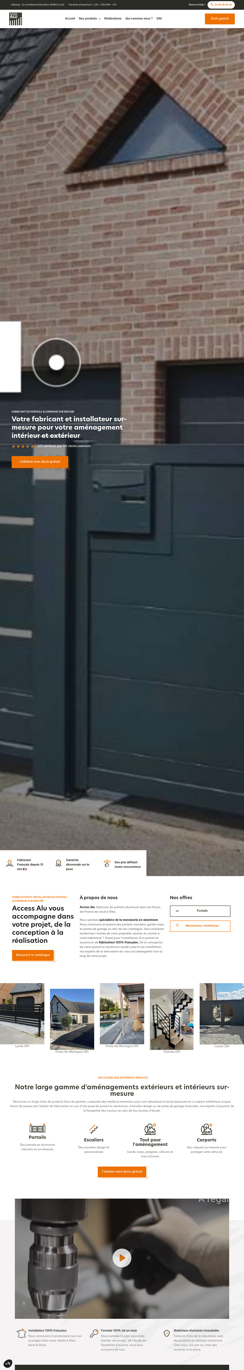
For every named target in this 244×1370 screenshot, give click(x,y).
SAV (159, 18)
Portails (37, 1138)
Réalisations (113, 18)
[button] (122, 1258)
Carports (206, 1140)
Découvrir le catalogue (33, 955)
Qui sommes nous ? (139, 18)
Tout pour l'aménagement (150, 1142)
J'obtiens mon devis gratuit (40, 462)
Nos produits (90, 18)
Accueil (70, 18)
